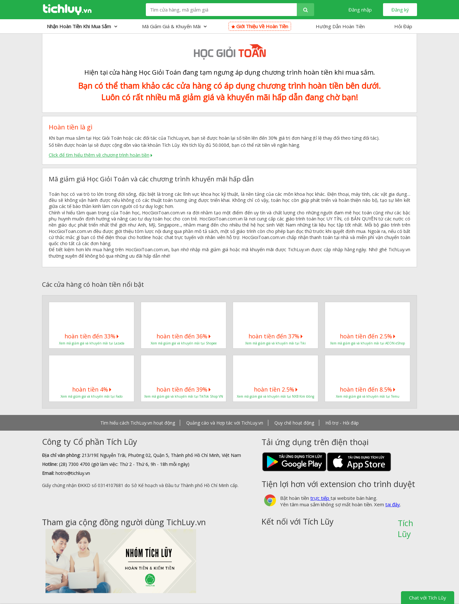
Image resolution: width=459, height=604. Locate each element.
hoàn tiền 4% (91, 389)
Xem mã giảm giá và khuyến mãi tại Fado (91, 396)
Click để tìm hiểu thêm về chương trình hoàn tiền (99, 155)
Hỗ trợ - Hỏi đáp (342, 423)
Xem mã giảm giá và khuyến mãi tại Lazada (91, 343)
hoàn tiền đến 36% (183, 336)
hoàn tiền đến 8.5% (367, 389)
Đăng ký (400, 9)
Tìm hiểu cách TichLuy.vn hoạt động (137, 423)
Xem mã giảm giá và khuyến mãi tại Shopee (184, 343)
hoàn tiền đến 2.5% (367, 336)
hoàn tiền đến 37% (275, 336)
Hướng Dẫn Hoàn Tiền (340, 26)
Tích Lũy (405, 525)
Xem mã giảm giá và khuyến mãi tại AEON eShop (367, 343)
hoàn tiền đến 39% (183, 389)
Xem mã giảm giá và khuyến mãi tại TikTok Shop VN (183, 396)
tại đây (392, 504)
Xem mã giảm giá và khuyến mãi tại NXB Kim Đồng (275, 396)
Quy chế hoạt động (294, 423)
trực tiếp (320, 498)
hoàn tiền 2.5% (275, 389)
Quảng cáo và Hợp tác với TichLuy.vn (224, 423)
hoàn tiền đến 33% (91, 336)
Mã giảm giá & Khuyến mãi (174, 26)
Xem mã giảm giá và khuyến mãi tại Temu (367, 396)
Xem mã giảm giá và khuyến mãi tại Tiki (275, 343)
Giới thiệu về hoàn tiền (259, 26)
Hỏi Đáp (403, 26)
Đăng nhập (360, 9)
